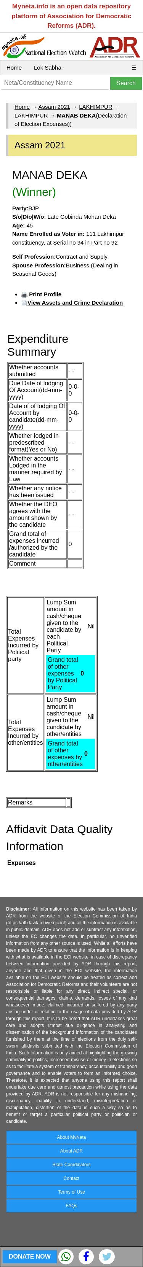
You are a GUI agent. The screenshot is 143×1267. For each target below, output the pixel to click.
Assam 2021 (54, 106)
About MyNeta (71, 1137)
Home (14, 67)
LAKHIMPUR (95, 106)
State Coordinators (71, 1164)
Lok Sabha (47, 67)
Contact (71, 1178)
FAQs (71, 1205)
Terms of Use (71, 1192)
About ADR (71, 1151)
